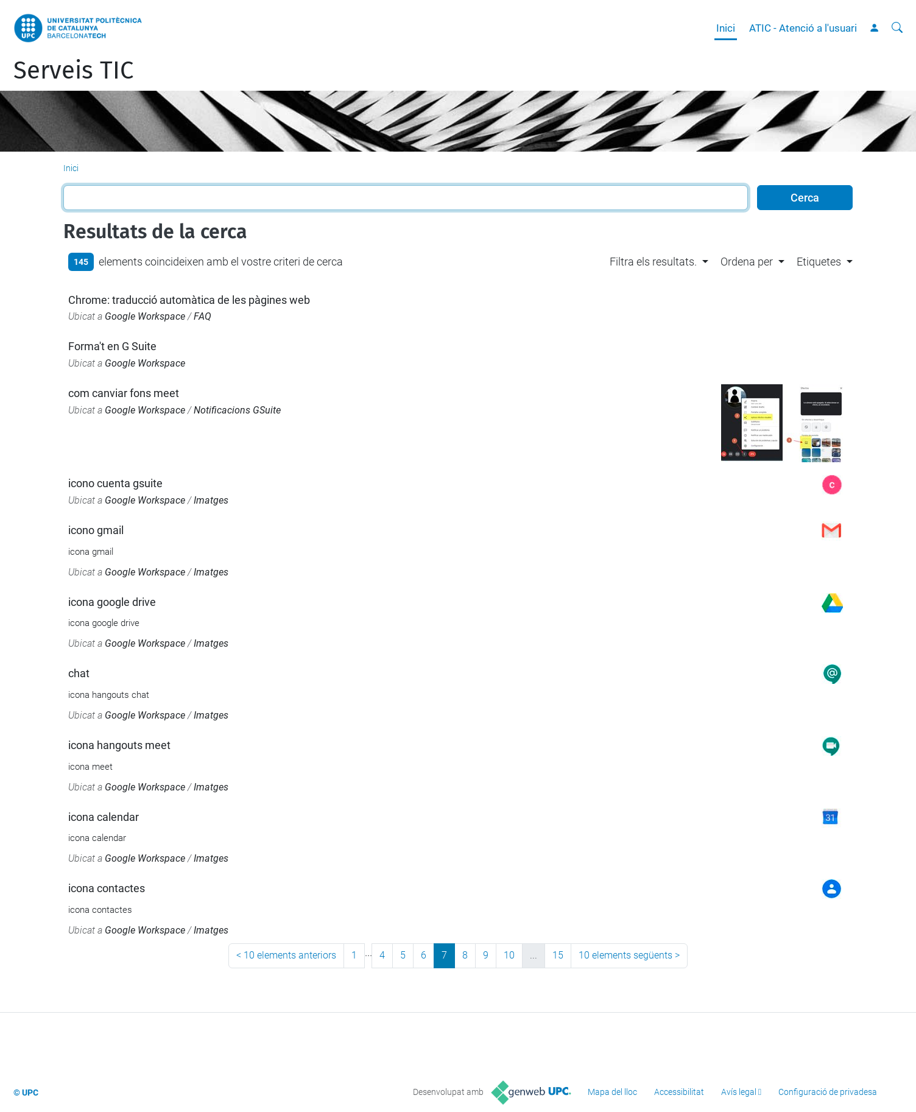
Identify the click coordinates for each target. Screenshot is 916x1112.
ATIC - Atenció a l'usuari (803, 28)
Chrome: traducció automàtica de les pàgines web (189, 300)
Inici (725, 28)
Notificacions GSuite (237, 410)
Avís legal (738, 1092)
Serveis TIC (73, 70)
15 (557, 955)
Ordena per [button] (746, 261)
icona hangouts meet (119, 745)
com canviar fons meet (123, 393)
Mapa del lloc (612, 1092)
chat (79, 673)
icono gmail (96, 530)
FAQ (202, 316)
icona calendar (103, 817)
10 (509, 955)
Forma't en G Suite (112, 346)
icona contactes (106, 888)
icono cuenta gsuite (115, 483)
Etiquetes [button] (819, 261)
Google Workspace (145, 316)
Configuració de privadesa (827, 1092)
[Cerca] (897, 28)
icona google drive (112, 602)
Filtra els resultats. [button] (653, 261)
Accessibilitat (679, 1092)
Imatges (211, 500)
